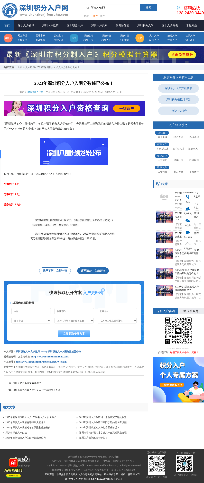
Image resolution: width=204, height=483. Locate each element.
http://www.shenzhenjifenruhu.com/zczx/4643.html (41, 362)
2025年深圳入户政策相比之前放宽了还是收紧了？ (103, 418)
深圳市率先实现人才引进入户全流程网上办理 (103, 432)
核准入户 (154, 40)
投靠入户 (172, 40)
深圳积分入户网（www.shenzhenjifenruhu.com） (93, 465)
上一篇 (22, 383)
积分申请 (124, 35)
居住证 (8, 38)
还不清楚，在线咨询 (93, 270)
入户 (139, 38)
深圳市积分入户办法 (16, 432)
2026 (95, 16)
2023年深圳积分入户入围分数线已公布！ (58, 67)
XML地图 (102, 456)
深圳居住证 (122, 25)
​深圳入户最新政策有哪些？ (93, 437)
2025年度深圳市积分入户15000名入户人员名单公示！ (31, 418)
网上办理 (22, 35)
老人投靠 (178, 171)
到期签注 (22, 40)
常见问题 (191, 25)
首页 (7, 25)
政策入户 (162, 167)
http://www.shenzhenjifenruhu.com (50, 356)
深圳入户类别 (99, 25)
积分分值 (106, 35)
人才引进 (162, 160)
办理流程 (194, 137)
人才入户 (154, 35)
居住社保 (178, 160)
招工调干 (190, 40)
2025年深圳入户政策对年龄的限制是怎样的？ (29, 427)
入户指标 (124, 40)
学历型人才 (163, 148)
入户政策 (30, 67)
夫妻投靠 (162, 171)
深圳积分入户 (75, 25)
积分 (74, 38)
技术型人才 (178, 148)
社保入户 (190, 35)
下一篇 (32, 390)
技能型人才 (194, 148)
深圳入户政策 (50, 25)
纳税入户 (172, 35)
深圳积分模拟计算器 (178, 99)
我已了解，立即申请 (55, 270)
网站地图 (114, 456)
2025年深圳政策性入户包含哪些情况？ (99, 427)
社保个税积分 (178, 110)
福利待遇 (58, 40)
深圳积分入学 (145, 25)
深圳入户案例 (170, 25)
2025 (102, 16)
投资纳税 (194, 160)
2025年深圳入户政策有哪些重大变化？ (25, 422)
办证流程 (40, 40)
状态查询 (58, 35)
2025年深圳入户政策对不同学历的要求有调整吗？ (103, 423)
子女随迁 (194, 171)
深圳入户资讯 (26, 25)
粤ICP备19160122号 (124, 461)
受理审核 (40, 35)
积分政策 (88, 35)
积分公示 (88, 40)
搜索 (148, 7)
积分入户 (106, 40)
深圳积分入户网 (35, 92)
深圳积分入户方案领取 (178, 88)
